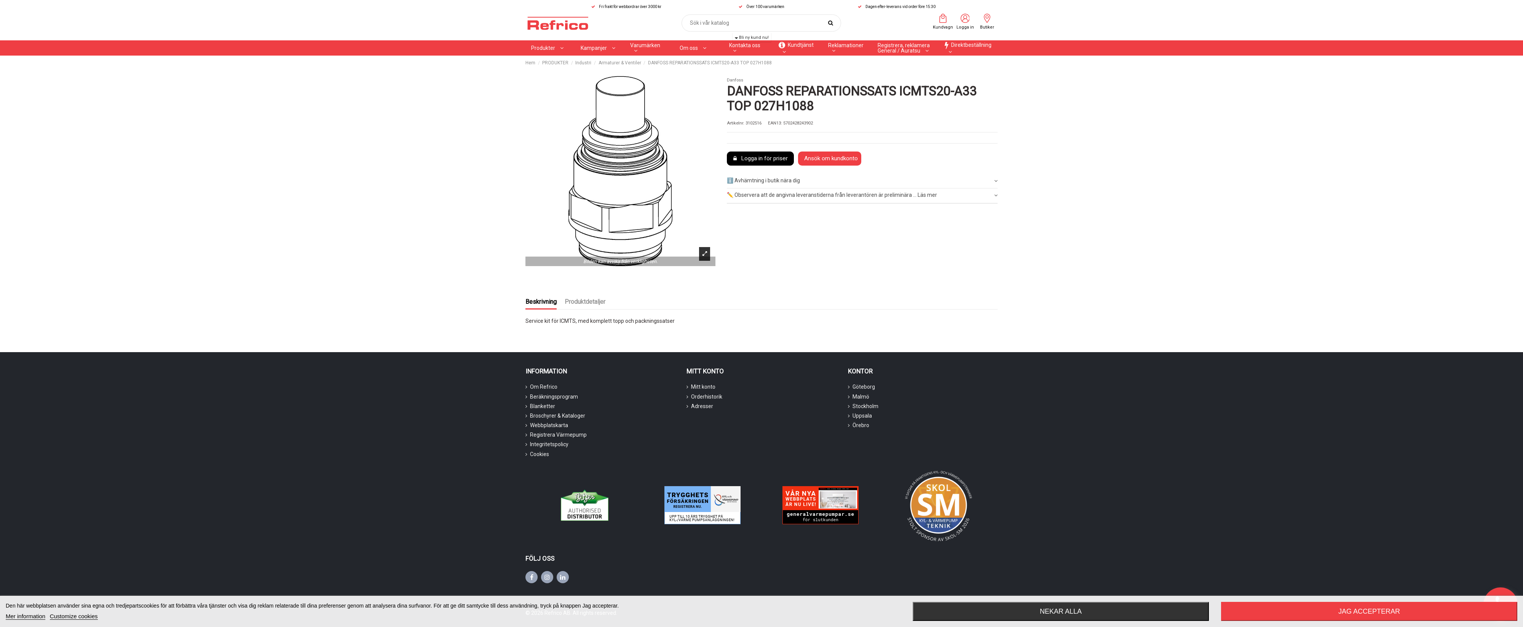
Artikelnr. (735, 123)
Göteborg (863, 387)
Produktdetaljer (585, 301)
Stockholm (865, 406)
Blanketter (542, 406)
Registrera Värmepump (558, 435)
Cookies (539, 454)
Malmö (860, 397)
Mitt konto (703, 387)
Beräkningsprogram (554, 397)
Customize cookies (74, 616)
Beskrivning (541, 301)
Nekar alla (1061, 611)
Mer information (25, 616)
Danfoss (735, 80)
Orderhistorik (706, 397)
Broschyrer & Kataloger (557, 416)
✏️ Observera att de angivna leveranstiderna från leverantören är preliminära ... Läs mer (862, 195)
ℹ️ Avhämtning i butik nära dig (862, 181)
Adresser (702, 406)
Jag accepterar (1369, 611)
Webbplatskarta (549, 425)
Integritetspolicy (549, 444)
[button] (598, 48)
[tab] (862, 181)
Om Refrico (543, 387)
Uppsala (862, 416)
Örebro (860, 425)
